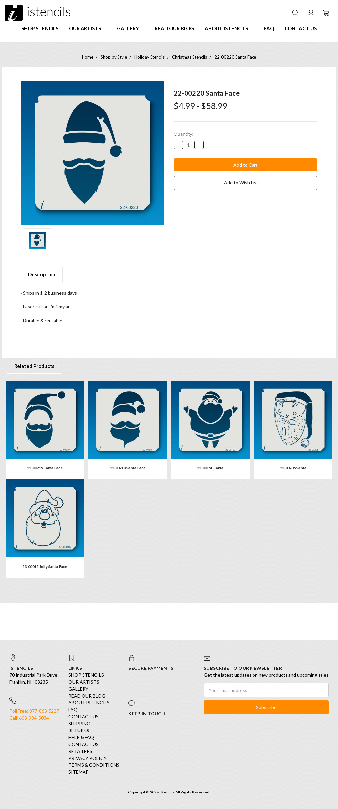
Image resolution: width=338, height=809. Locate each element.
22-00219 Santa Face (45, 468)
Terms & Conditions (93, 765)
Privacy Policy (87, 758)
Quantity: (183, 134)
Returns (78, 730)
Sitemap (78, 772)
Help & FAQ (81, 737)
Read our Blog (174, 28)
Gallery (130, 28)
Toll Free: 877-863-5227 (34, 711)
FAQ (269, 28)
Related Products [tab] (34, 366)
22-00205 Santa (293, 468)
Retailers (80, 751)
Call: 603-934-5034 (29, 718)
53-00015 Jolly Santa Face (44, 566)
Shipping (79, 723)
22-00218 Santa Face (128, 468)
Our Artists (87, 28)
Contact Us (301, 28)
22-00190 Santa (210, 468)
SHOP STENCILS (39, 28)
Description (41, 274)
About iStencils (229, 28)
